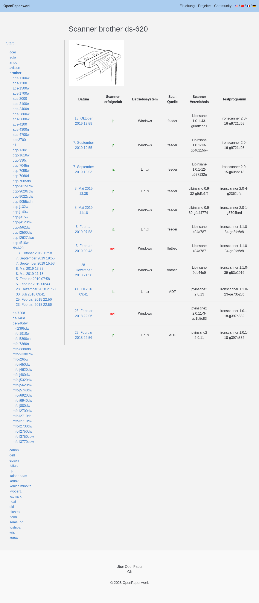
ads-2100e (21, 104)
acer (12, 52)
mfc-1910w (21, 333)
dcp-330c (20, 160)
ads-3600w (21, 119)
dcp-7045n (21, 165)
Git (129, 572)
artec (13, 62)
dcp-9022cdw (23, 196)
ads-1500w (21, 88)
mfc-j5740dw (22, 390)
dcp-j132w (20, 207)
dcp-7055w (21, 171)
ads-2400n (21, 109)
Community (223, 6)
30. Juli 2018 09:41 (30, 294)
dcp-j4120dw (22, 222)
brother (15, 73)
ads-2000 (20, 98)
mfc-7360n (21, 344)
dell (12, 455)
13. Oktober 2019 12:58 (34, 253)
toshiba (15, 527)
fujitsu (13, 465)
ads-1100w (21, 78)
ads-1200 (20, 83)
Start (10, 43)
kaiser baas (18, 476)
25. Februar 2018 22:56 (34, 299)
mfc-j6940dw (22, 400)
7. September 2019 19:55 (35, 258)
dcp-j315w (20, 217)
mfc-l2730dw (22, 426)
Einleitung (187, 6)
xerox (13, 537)
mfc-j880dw (21, 406)
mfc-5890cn (22, 339)
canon (14, 450)
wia (12, 532)
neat (12, 501)
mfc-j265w (20, 359)
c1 (14, 145)
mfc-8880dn (22, 349)
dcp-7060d (21, 176)
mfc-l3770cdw (23, 442)
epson (14, 460)
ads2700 (19, 140)
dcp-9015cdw (23, 186)
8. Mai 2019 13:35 (29, 268)
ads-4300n (21, 129)
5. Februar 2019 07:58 (33, 279)
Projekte (204, 6)
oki (11, 507)
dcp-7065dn (22, 181)
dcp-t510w (21, 243)
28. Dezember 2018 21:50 (36, 289)
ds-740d (19, 318)
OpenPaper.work (16, 6)
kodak (14, 481)
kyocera (15, 491)
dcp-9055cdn (23, 201)
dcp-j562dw (21, 227)
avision (14, 68)
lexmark (15, 496)
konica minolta (20, 486)
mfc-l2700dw (22, 411)
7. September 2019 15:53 (35, 263)
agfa (12, 57)
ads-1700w (21, 93)
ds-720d (19, 313)
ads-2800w (21, 114)
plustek (14, 512)
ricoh (13, 517)
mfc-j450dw (21, 364)
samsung (16, 522)
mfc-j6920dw (22, 395)
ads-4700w (21, 134)
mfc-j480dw (21, 375)
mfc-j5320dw (22, 380)
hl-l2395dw (21, 328)
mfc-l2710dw (22, 421)
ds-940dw (20, 323)
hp (11, 471)
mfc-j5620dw (22, 385)
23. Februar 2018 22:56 (34, 304)
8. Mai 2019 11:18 (29, 274)
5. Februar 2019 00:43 (33, 284)
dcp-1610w (21, 155)
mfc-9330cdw (23, 354)
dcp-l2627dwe (23, 237)
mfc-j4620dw (22, 369)
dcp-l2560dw (22, 232)
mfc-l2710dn (22, 416)
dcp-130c (20, 150)
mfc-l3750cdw (23, 436)
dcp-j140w (20, 212)
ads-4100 (20, 124)
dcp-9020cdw (23, 191)
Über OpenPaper (130, 566)
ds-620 (18, 248)
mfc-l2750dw (22, 431)
